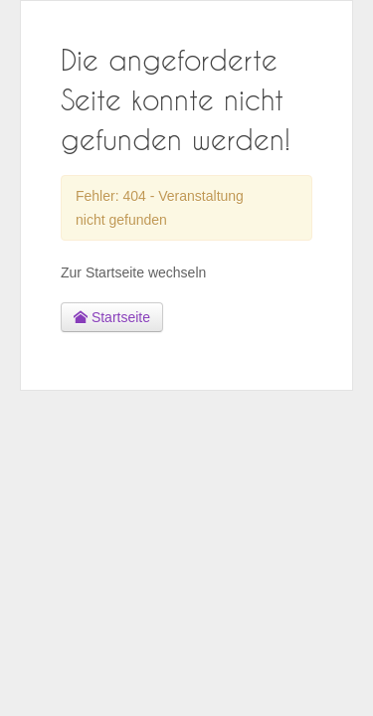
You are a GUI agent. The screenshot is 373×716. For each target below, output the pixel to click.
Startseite (112, 317)
